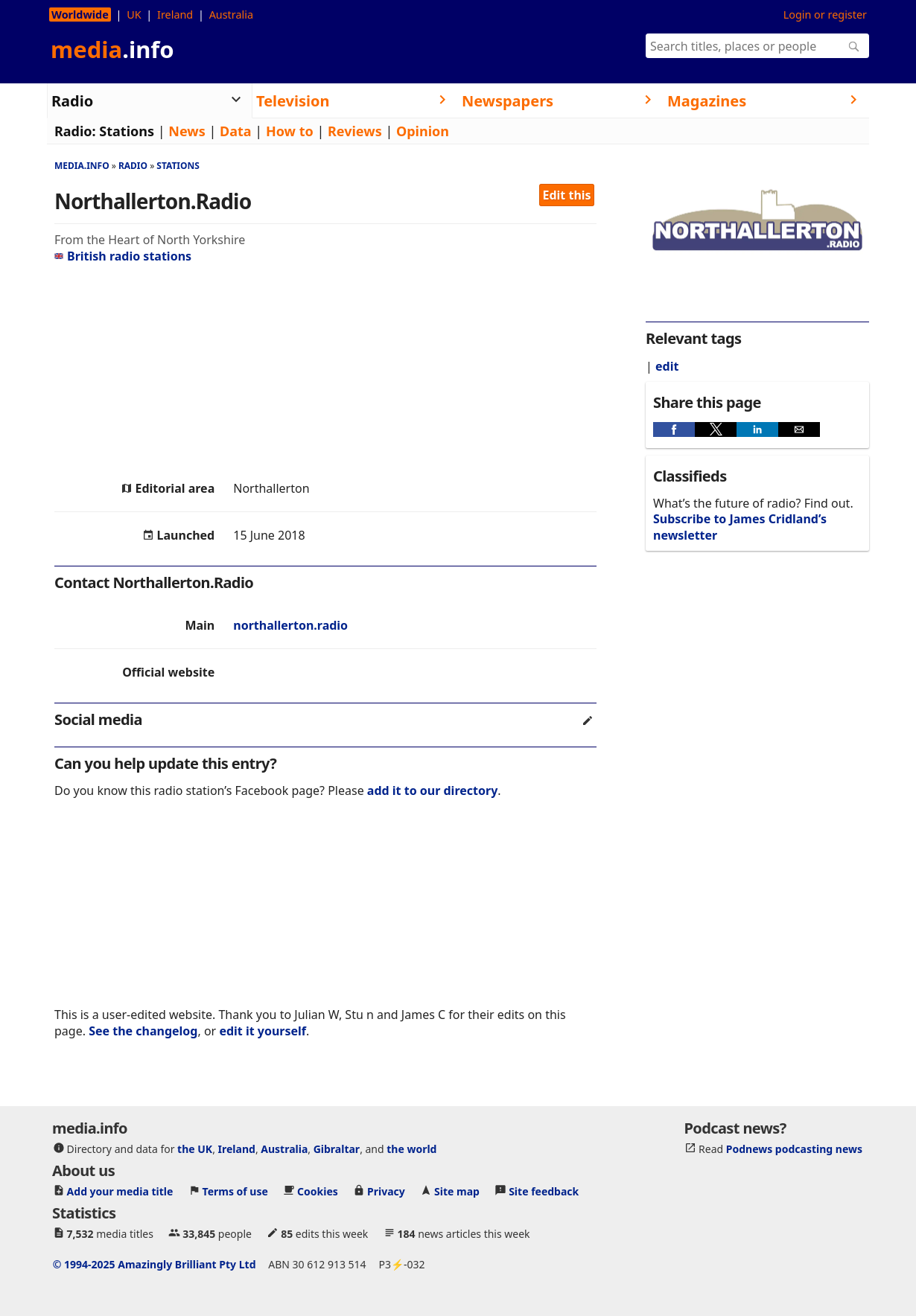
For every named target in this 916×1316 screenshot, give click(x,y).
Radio (132, 165)
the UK (194, 1149)
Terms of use (235, 1191)
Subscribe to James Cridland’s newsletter (740, 527)
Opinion (422, 131)
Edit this (567, 195)
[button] (674, 429)
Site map (457, 1191)
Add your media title (120, 1191)
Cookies (317, 1191)
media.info (81, 165)
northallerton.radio (290, 625)
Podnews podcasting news (794, 1149)
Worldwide (80, 14)
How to (290, 131)
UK (134, 14)
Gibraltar (337, 1149)
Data (236, 131)
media (112, 49)
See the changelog (143, 1031)
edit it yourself (262, 1031)
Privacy (386, 1191)
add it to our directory (432, 790)
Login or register (825, 14)
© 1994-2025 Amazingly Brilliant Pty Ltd (154, 1264)
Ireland (175, 14)
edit (666, 366)
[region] (325, 372)
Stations (126, 131)
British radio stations (122, 256)
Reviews (355, 131)
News (186, 131)
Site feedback (544, 1191)
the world (411, 1149)
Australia (231, 14)
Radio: (75, 131)
